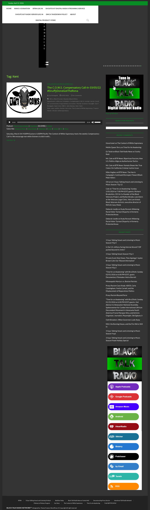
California (59, 95)
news (52, 102)
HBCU (64, 100)
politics (57, 102)
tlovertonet (110, 137)
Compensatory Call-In (77, 95)
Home (18, 8)
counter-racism (89, 95)
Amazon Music (20, 123)
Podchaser (42, 123)
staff (7, 55)
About (71, 14)
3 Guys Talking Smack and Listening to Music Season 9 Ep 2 (92, 45)
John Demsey (71, 100)
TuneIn (55, 123)
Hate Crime (57, 100)
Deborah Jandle (112, 203)
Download (34, 120)
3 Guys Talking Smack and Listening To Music (38, 494)
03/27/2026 (16, 55)
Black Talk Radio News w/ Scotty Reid (18, 40)
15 (128, 60)
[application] (54, 116)
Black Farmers (58, 93)
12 (123, 60)
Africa (51, 93)
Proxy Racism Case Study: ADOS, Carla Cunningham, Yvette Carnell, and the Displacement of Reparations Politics (121, 282)
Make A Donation (31, 8)
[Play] (9, 116)
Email (50, 123)
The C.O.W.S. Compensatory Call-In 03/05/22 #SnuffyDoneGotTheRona (74, 83)
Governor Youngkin (88, 98)
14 (126, 60)
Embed (49, 120)
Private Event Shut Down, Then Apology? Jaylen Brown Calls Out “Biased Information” (56, 47)
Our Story (57, 497)
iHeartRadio (32, 123)
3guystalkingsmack (85, 52)
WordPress (54, 502)
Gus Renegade (52, 90)
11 (121, 60)
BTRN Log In (47, 8)
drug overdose (64, 98)
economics (72, 98)
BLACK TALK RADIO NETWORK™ (19, 502)
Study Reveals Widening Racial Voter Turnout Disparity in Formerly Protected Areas (122, 206)
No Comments (28, 55)
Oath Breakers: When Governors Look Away (123, 314)
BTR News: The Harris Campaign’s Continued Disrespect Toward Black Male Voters (124, 169)
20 (137, 60)
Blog (6, 42)
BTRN (47, 38)
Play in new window (21, 120)
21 (139, 60)
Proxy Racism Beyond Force (116, 289)
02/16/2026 (99, 52)
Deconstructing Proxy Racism (101, 494)
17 (132, 60)
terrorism (68, 102)
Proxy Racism (123, 45)
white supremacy (63, 105)
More (66, 123)
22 (140, 60)
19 (135, 60)
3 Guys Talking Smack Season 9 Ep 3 (119, 248)
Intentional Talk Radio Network (123, 494)
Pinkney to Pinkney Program (42, 497)
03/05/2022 (64, 90)
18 (133, 60)
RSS (61, 123)
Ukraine (54, 105)
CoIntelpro (65, 95)
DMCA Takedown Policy (54, 14)
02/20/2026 (52, 55)
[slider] (51, 116)
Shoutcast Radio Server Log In (111, 8)
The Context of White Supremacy (60, 78)
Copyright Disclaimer (110, 497)
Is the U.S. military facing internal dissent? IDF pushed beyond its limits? (20, 49)
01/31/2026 (125, 55)
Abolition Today (59, 494)
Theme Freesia (45, 502)
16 (130, 60)
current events (54, 98)
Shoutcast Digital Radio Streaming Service (74, 8)
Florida (79, 98)
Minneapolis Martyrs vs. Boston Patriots (127, 50)
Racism (62, 102)
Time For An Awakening (132, 142)
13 (125, 60)
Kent (77, 100)
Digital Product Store (87, 14)
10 (119, 60)
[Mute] (93, 116)
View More (9, 59)
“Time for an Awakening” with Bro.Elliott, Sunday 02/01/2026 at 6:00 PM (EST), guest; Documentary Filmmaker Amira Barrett (124, 268)
